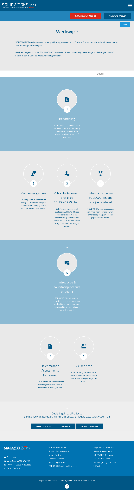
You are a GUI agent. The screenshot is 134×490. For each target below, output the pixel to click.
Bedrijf (100, 73)
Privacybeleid (66, 480)
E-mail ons (11, 457)
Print (125, 24)
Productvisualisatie (56, 458)
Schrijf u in (65, 426)
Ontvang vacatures (85, 15)
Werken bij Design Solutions (104, 462)
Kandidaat (33, 73)
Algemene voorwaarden (49, 480)
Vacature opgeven (117, 15)
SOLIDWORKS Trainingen (103, 455)
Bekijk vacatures (43, 426)
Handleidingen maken (57, 462)
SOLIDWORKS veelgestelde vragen (63, 466)
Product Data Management (59, 451)
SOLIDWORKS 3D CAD (58, 447)
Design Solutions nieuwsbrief (105, 451)
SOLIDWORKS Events (101, 458)
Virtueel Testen (55, 455)
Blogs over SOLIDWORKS (103, 447)
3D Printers (98, 466)
